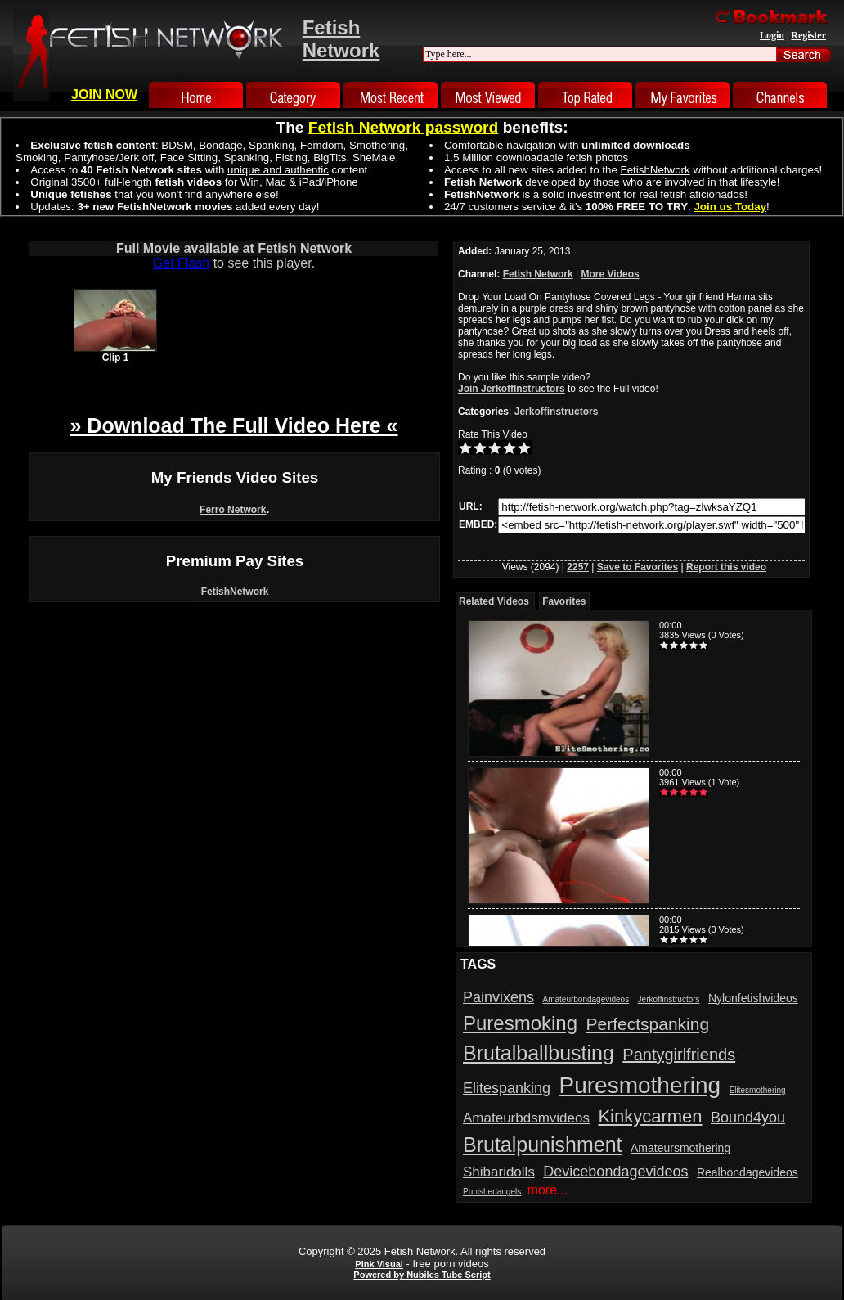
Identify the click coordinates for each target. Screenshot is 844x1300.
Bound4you (748, 1117)
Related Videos (494, 601)
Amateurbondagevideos (586, 999)
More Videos (610, 274)
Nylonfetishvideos (753, 998)
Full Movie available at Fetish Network (234, 248)
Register (808, 35)
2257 (578, 567)
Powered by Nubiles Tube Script (421, 1275)
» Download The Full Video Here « (233, 425)
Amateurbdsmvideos (526, 1118)
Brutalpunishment (542, 1144)
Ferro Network (233, 509)
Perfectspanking (648, 1023)
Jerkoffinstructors (556, 411)
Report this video (726, 567)
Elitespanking (506, 1088)
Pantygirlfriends (678, 1055)
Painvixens (498, 997)
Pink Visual (379, 1264)
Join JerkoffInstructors (511, 388)
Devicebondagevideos (615, 1171)
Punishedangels (492, 1191)
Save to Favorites (637, 567)
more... (548, 1190)
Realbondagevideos (747, 1172)
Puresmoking (520, 1023)
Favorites (564, 601)
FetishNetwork (235, 591)
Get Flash (181, 263)
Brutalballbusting (538, 1052)
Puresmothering (640, 1085)
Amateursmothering (680, 1147)
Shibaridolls (499, 1172)
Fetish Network (538, 274)
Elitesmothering (758, 1090)
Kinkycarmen (650, 1116)
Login (772, 35)
